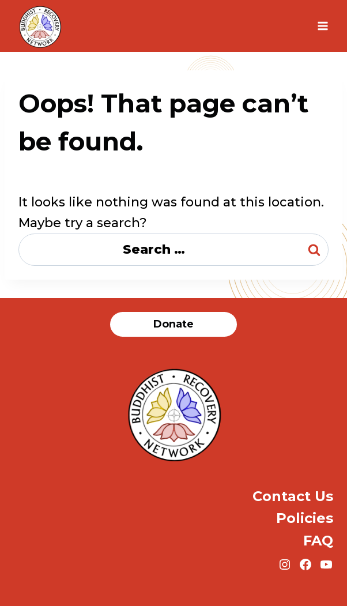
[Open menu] (322, 26)
